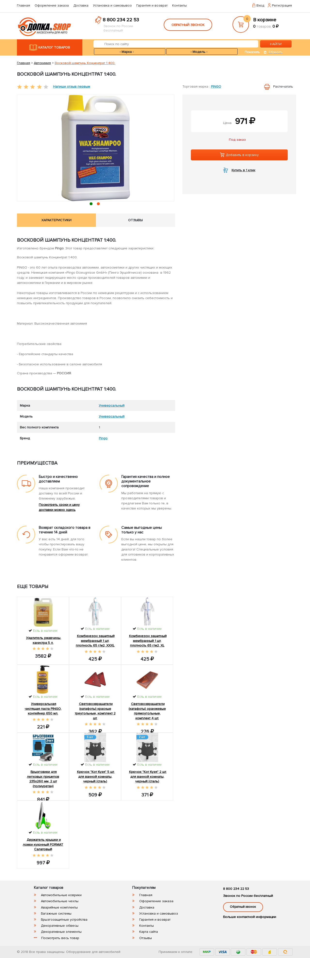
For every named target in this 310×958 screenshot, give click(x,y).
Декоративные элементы (61, 932)
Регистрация (282, 5)
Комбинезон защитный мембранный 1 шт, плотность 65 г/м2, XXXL (95, 640)
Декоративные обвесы (59, 926)
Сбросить (275, 52)
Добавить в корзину (239, 154)
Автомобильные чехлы (59, 901)
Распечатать (283, 86)
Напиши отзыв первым (71, 86)
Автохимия (42, 63)
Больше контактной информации (249, 917)
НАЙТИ (276, 44)
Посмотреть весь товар (60, 938)
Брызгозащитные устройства (64, 919)
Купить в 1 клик (243, 170)
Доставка (80, 5)
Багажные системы (56, 913)
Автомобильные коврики (61, 895)
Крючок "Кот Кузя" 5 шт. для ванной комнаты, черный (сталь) (96, 776)
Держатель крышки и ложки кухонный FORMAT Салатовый (43, 844)
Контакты (179, 5)
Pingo (216, 86)
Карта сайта (148, 932)
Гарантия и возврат (152, 5)
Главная (23, 5)
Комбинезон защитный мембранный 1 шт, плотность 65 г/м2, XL (148, 640)
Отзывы (145, 938)
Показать (252, 52)
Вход (260, 5)
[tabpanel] (95, 148)
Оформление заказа (52, 5)
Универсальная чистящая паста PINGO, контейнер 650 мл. (43, 708)
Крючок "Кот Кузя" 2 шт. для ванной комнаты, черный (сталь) (148, 776)
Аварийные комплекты (59, 907)
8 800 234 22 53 (121, 20)
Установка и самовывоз (112, 5)
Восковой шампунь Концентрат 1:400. (85, 63)
